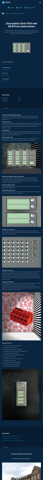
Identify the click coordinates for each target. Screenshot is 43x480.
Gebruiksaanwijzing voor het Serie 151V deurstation (13, 440)
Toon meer (5, 108)
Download (4, 64)
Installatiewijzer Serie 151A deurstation (10, 438)
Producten (6, 13)
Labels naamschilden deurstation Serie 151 (11, 436)
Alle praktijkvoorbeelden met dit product (21, 458)
